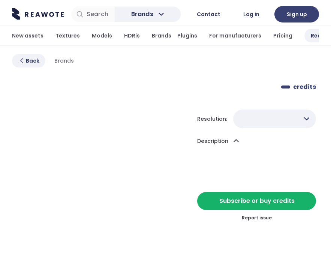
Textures (67, 35)
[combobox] (274, 119)
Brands (161, 35)
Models (102, 35)
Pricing (282, 35)
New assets (27, 35)
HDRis (132, 35)
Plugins (187, 35)
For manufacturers (235, 35)
